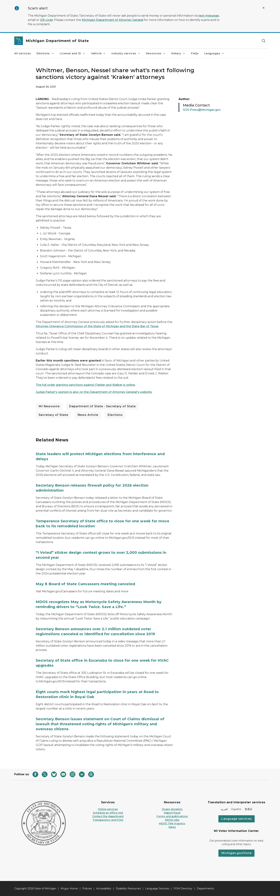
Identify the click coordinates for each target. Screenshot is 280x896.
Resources (156, 53)
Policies (87, 888)
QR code (46, 20)
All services (22, 53)
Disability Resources (128, 888)
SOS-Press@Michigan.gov (202, 109)
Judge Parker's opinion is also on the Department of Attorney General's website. (94, 392)
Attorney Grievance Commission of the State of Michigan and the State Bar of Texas (97, 326)
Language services (236, 818)
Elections (45, 53)
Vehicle (98, 53)
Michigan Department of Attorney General (112, 20)
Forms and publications (172, 816)
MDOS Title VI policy (172, 823)
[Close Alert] (263, 7)
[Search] (263, 41)
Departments (205, 888)
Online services (108, 809)
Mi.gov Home (69, 888)
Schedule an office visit (108, 812)
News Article (88, 415)
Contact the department (108, 816)
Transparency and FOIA (107, 820)
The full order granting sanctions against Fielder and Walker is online (85, 385)
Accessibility (103, 888)
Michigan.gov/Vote (236, 853)
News (172, 827)
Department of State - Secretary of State (102, 406)
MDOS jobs (172, 820)
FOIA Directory (183, 888)
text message (209, 15)
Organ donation (172, 809)
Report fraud (172, 812)
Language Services (157, 888)
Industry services (125, 53)
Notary (178, 53)
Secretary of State (53, 415)
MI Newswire (49, 406)
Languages (214, 53)
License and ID (72, 53)
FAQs (195, 53)
